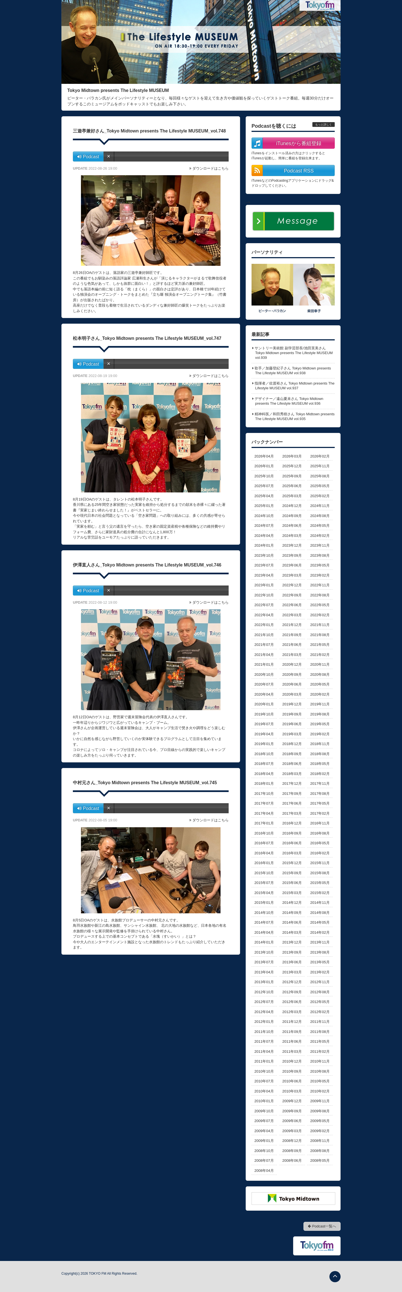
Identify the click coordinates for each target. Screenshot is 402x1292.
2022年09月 (292, 595)
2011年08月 (319, 1032)
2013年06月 (292, 962)
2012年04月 (264, 1012)
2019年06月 (292, 724)
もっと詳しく (323, 124)
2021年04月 (264, 655)
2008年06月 (292, 1160)
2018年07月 (264, 764)
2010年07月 (264, 1081)
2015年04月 (264, 893)
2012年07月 (264, 1002)
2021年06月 (292, 645)
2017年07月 (264, 803)
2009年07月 (264, 1121)
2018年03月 (292, 774)
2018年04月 (264, 774)
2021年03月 (292, 655)
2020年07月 (264, 684)
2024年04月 (264, 536)
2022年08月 (319, 595)
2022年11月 (319, 585)
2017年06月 (292, 803)
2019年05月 (319, 724)
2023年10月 (264, 555)
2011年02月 (319, 1051)
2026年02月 (319, 456)
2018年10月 (264, 754)
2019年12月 (292, 704)
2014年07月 (264, 922)
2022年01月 (264, 625)
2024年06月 (292, 525)
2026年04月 (264, 456)
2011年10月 (264, 1032)
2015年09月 (292, 873)
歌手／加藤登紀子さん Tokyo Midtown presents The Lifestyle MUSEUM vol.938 (293, 370)
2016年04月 (264, 853)
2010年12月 (292, 1061)
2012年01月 (264, 1022)
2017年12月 (292, 783)
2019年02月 (319, 734)
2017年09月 (292, 793)
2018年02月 (319, 774)
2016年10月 (264, 833)
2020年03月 (292, 694)
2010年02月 (319, 1091)
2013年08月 (319, 952)
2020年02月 (319, 694)
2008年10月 (264, 1151)
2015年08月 (319, 873)
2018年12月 (292, 744)
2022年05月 (319, 605)
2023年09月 (292, 555)
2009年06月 (292, 1121)
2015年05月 (319, 883)
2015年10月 (264, 873)
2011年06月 (292, 1041)
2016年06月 (292, 843)
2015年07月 (264, 883)
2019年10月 (264, 714)
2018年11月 (319, 744)
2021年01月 (264, 664)
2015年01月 (264, 902)
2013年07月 (264, 962)
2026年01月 (264, 466)
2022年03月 (292, 615)
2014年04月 (264, 932)
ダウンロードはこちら (210, 168)
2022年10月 (264, 595)
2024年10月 (264, 516)
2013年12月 (292, 942)
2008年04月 (264, 1170)
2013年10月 (264, 952)
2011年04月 (264, 1051)
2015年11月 (319, 863)
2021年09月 (292, 635)
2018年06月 (292, 764)
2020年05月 (319, 684)
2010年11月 (319, 1061)
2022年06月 (292, 605)
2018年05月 (319, 764)
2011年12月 (292, 1022)
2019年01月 (264, 744)
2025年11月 (319, 466)
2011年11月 (319, 1022)
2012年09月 (292, 992)
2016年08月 (319, 833)
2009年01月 (264, 1141)
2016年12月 (292, 823)
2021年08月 (319, 635)
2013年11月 (319, 942)
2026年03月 (292, 456)
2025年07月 (264, 486)
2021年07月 (264, 645)
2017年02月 (319, 813)
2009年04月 (264, 1131)
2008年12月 (292, 1141)
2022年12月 (292, 585)
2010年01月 (264, 1101)
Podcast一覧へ (322, 1226)
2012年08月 (319, 992)
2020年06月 (292, 684)
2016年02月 (319, 853)
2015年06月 (292, 883)
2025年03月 (292, 496)
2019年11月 (319, 704)
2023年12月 (292, 545)
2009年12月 (292, 1101)
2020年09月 (292, 674)
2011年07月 (264, 1041)
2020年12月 (292, 664)
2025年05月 (319, 486)
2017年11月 (319, 783)
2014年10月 (264, 913)
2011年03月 (292, 1051)
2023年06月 (292, 565)
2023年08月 (319, 555)
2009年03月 (292, 1131)
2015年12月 (292, 863)
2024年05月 (319, 525)
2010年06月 (292, 1081)
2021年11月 (319, 625)
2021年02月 (319, 655)
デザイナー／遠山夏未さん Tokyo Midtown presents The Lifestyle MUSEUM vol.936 (289, 401)
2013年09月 (292, 952)
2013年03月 (292, 972)
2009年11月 (319, 1101)
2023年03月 (292, 575)
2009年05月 (319, 1121)
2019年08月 (319, 714)
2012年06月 (292, 1002)
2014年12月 (292, 902)
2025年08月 (319, 476)
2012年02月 (319, 1012)
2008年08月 (319, 1151)
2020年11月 (319, 664)
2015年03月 (292, 893)
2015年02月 (319, 893)
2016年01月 (264, 863)
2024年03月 (292, 536)
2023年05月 (319, 565)
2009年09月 (292, 1111)
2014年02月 (319, 932)
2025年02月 (319, 496)
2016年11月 (319, 823)
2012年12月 (292, 982)
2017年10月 (264, 793)
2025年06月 (292, 486)
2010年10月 (264, 1071)
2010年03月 (292, 1091)
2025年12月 (292, 466)
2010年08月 (319, 1071)
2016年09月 (292, 833)
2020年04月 (264, 694)
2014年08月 (319, 913)
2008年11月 (319, 1141)
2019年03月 (292, 734)
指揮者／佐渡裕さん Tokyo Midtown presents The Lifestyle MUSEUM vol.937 (294, 385)
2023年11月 (319, 545)
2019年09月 (292, 714)
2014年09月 (292, 913)
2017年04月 (264, 813)
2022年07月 (264, 605)
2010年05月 (319, 1081)
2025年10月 (264, 476)
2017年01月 (264, 823)
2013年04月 (264, 972)
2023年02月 (319, 575)
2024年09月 (292, 516)
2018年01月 (264, 783)
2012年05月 (319, 1002)
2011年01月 (264, 1061)
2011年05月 (319, 1041)
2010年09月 (292, 1071)
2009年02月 (319, 1131)
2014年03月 (292, 932)
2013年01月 (264, 982)
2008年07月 (264, 1160)
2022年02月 (319, 615)
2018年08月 (319, 754)
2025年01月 (264, 506)
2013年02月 (319, 972)
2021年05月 (319, 645)
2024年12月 (292, 506)
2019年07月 (264, 724)
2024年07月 (264, 525)
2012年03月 (292, 1012)
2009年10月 (264, 1111)
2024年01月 (264, 545)
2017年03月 (292, 813)
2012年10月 (264, 992)
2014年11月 (319, 902)
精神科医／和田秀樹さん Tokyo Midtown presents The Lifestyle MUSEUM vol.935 (294, 416)
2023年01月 (264, 585)
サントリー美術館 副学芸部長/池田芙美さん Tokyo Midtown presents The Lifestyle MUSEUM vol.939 (293, 353)
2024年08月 (319, 516)
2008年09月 (292, 1151)
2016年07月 (264, 843)
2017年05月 (319, 803)
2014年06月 (292, 922)
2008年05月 (319, 1160)
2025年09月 (292, 476)
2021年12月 (292, 625)
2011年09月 (292, 1032)
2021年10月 (264, 635)
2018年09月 (292, 754)
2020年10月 (264, 674)
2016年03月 (292, 853)
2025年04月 (264, 496)
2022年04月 (264, 615)
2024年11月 (319, 506)
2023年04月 (264, 575)
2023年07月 (264, 565)
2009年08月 (319, 1111)
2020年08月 (319, 674)
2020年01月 (264, 704)
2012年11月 (319, 982)
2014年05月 (319, 922)
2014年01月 (264, 942)
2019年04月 (264, 734)
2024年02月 (319, 536)
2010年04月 (264, 1091)
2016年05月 (319, 843)
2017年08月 (319, 793)
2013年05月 (319, 962)
